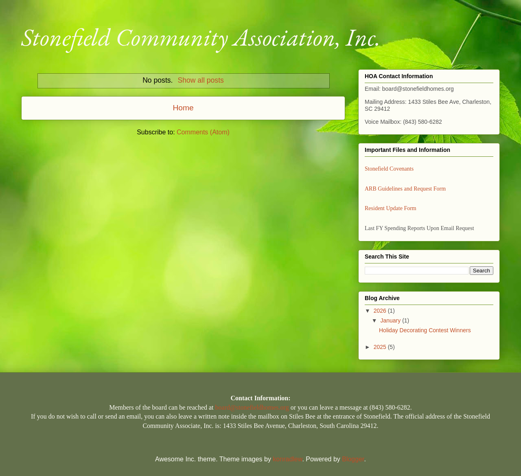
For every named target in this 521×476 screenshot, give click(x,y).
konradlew (287, 459)
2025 (381, 347)
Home (183, 107)
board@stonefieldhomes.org (252, 407)
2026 (381, 310)
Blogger (353, 459)
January (391, 320)
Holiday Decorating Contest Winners (425, 330)
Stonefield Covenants (389, 169)
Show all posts (200, 80)
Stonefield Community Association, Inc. (201, 37)
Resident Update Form (390, 208)
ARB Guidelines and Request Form (405, 189)
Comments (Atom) (203, 132)
